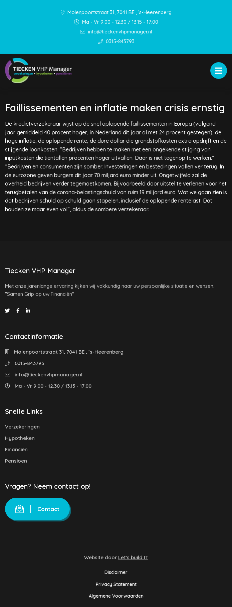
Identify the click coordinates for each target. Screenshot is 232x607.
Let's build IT (133, 557)
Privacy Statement (116, 584)
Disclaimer (116, 572)
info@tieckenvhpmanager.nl (116, 31)
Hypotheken (20, 438)
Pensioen (16, 461)
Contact (37, 509)
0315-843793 (116, 41)
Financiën (16, 449)
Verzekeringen (22, 426)
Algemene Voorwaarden (116, 596)
